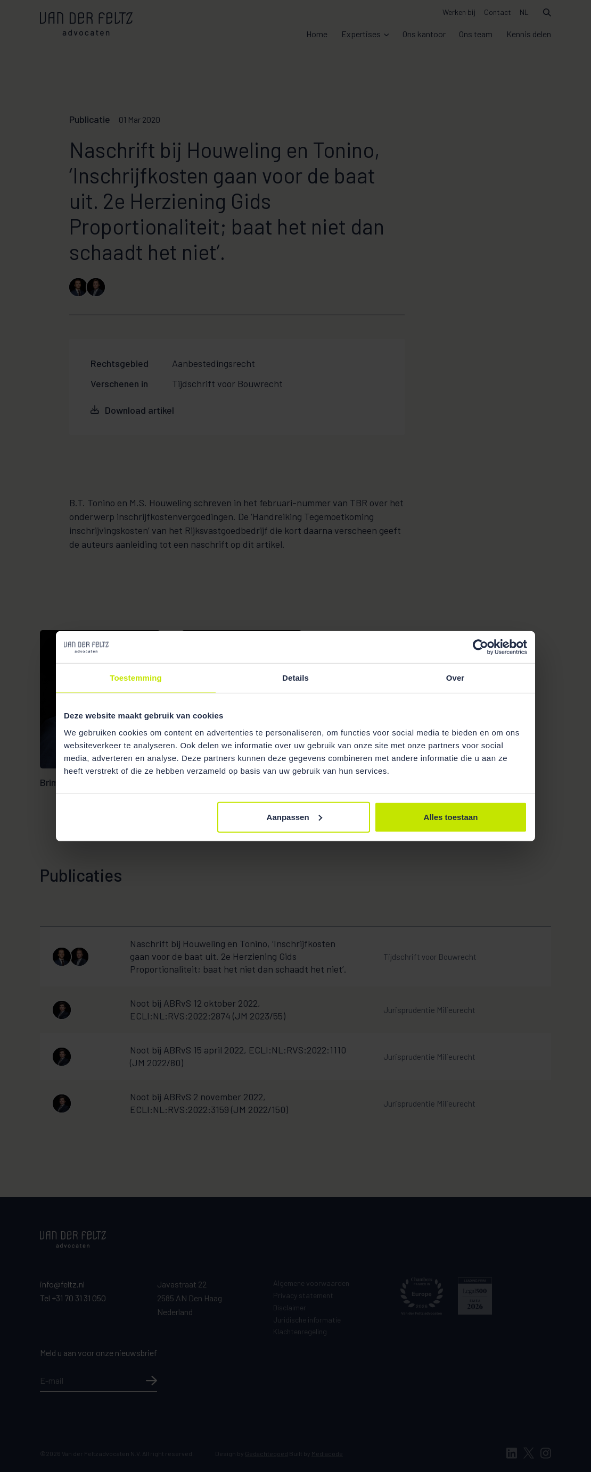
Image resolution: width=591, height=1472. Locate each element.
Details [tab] (295, 677)
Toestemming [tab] (136, 677)
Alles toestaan (451, 816)
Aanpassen (294, 816)
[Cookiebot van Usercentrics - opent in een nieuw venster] (480, 647)
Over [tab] (455, 677)
